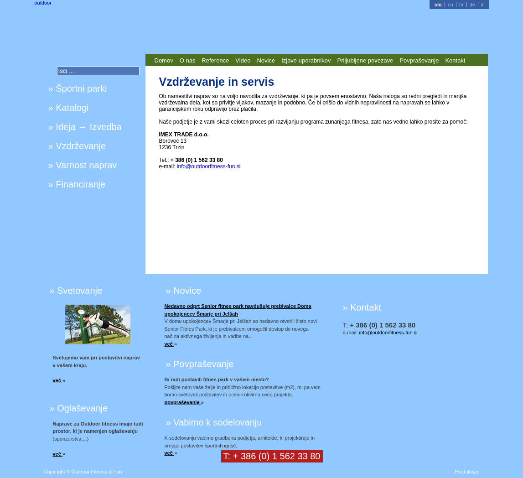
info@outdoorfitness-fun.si (209, 166)
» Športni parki (77, 88)
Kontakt (455, 60)
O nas (188, 60)
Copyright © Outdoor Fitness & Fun (83, 471)
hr (461, 4)
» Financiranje (77, 184)
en (450, 4)
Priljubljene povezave (365, 60)
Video (242, 60)
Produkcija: (467, 471)
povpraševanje (183, 402)
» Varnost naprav (82, 165)
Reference (215, 60)
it (482, 4)
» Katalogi (68, 108)
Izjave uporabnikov (306, 60)
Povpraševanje (419, 60)
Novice (266, 60)
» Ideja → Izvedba (85, 127)
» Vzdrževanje (77, 146)
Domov (164, 60)
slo (438, 4)
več (57, 380)
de (472, 4)
